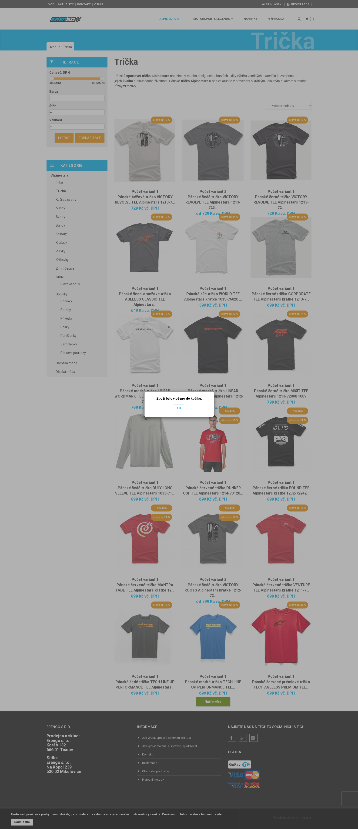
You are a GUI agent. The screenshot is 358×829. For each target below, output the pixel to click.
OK (179, 408)
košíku (196, 398)
